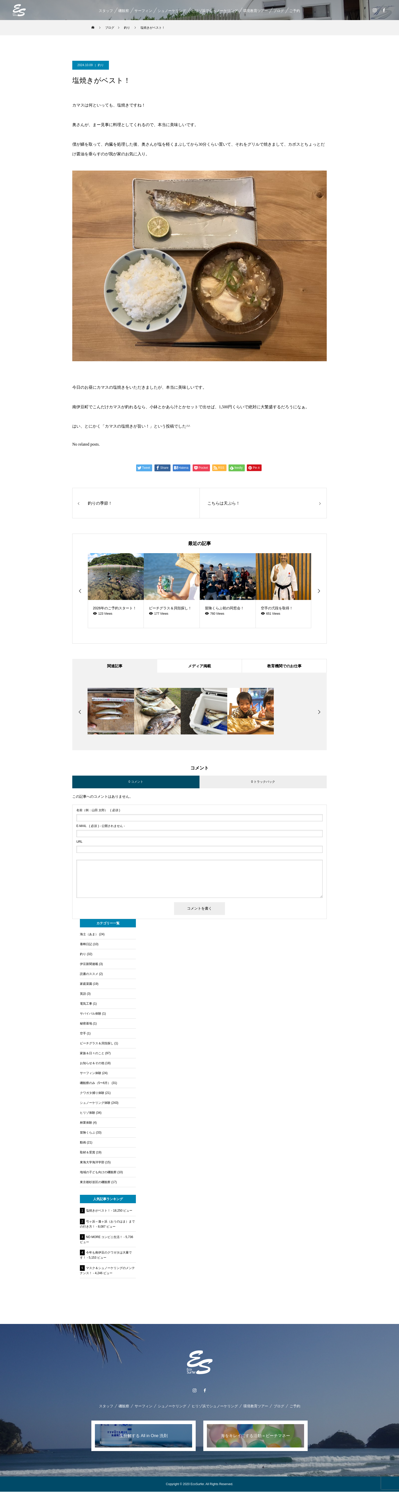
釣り (101, 65)
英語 (83, 995)
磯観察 (123, 11)
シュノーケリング (171, 11)
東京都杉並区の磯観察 (95, 1183)
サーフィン (143, 11)
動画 (83, 1143)
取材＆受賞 (87, 1153)
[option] (116, 590)
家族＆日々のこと (92, 1054)
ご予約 (294, 11)
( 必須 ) (98, 811)
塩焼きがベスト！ (98, 1212)
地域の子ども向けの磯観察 (98, 1173)
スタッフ (105, 11)
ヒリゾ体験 (87, 1114)
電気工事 (86, 1005)
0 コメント (136, 783)
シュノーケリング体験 (95, 1104)
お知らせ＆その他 (92, 1064)
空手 (83, 1034)
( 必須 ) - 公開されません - (100, 827)
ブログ (278, 11)
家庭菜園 (86, 985)
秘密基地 (86, 1025)
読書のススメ (89, 975)
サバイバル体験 (90, 1015)
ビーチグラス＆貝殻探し (96, 1044)
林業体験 (86, 1124)
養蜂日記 (86, 945)
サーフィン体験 (90, 1074)
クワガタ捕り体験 (92, 1094)
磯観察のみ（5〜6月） (95, 1084)
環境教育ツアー (255, 11)
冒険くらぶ (87, 1134)
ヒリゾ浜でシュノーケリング (214, 11)
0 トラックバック (263, 783)
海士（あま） (89, 935)
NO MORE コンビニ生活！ (104, 1238)
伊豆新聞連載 (89, 965)
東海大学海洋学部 (92, 1163)
